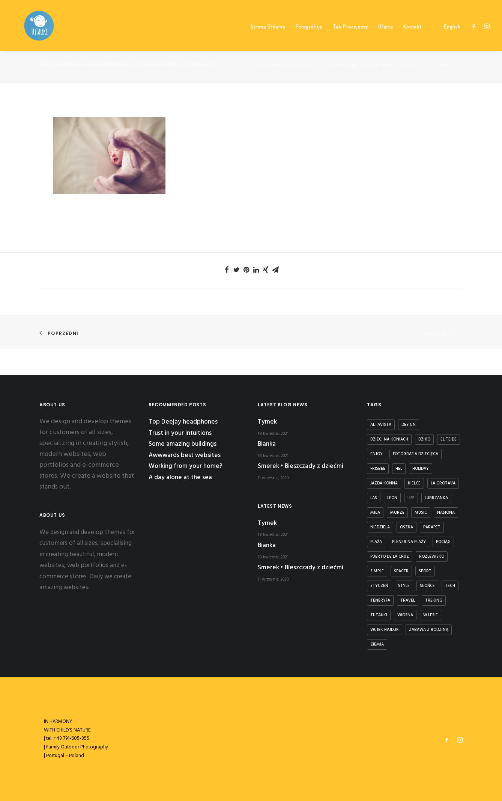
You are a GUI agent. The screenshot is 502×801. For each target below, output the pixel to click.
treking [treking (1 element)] (433, 600)
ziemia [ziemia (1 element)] (377, 644)
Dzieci (295, 91)
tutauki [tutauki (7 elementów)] (378, 615)
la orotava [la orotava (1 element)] (443, 483)
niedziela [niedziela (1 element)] (380, 527)
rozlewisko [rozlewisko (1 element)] (431, 556)
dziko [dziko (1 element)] (424, 439)
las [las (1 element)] (373, 498)
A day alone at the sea (180, 477)
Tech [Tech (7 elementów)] (450, 585)
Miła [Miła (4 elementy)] (375, 512)
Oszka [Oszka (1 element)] (406, 527)
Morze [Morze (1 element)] (397, 512)
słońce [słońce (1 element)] (427, 585)
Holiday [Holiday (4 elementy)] (420, 468)
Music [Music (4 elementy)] (421, 512)
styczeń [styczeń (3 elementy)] (379, 585)
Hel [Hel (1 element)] (398, 468)
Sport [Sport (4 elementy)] (425, 571)
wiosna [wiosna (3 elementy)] (405, 615)
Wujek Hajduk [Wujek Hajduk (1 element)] (384, 629)
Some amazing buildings (182, 444)
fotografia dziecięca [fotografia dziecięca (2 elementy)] (415, 454)
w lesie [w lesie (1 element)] (430, 615)
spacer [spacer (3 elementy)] (401, 571)
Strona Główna (267, 38)
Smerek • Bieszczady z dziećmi (300, 467)
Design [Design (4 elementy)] (408, 424)
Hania (314, 91)
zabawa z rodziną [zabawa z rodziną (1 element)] (428, 629)
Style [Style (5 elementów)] (404, 585)
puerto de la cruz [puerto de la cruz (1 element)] (389, 556)
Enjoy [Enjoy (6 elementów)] (376, 454)
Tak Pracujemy (350, 38)
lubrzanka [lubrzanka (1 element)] (436, 498)
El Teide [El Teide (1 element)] (448, 439)
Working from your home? (185, 467)
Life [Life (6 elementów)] (411, 498)
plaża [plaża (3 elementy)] (376, 542)
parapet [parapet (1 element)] (431, 527)
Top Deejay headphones (183, 422)
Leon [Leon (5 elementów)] (392, 498)
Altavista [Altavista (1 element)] (380, 424)
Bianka (267, 444)
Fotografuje (309, 38)
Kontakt (412, 38)
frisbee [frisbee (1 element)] (377, 468)
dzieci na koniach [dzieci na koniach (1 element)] (389, 439)
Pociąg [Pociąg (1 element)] (443, 542)
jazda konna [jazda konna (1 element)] (384, 483)
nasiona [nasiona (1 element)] (446, 512)
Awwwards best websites (185, 455)
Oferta (385, 38)
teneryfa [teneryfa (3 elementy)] (380, 600)
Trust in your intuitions (180, 433)
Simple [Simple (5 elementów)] (377, 571)
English (452, 38)
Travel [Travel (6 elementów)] (407, 600)
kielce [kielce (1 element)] (414, 483)
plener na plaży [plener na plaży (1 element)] (409, 542)
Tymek (267, 422)
